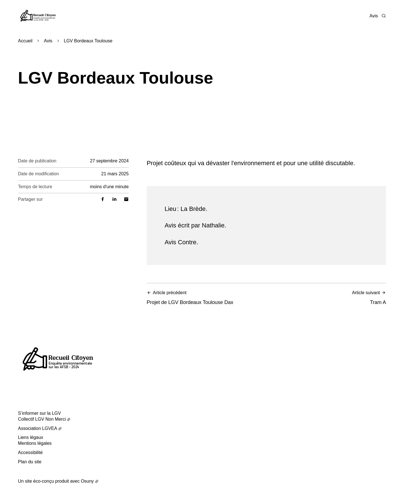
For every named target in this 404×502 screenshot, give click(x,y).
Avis (373, 15)
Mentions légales (35, 443)
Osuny (87, 481)
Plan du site (30, 461)
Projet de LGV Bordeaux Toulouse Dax (205, 297)
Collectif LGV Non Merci (42, 419)
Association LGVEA (37, 428)
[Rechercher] (383, 15)
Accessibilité (30, 452)
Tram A (328, 297)
